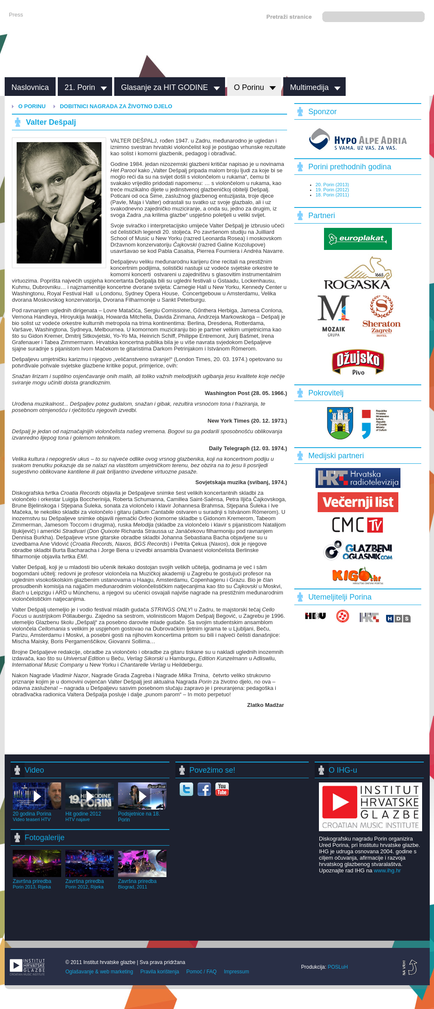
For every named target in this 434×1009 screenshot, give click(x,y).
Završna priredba (37, 880)
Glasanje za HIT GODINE (164, 87)
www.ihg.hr (387, 870)
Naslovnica (30, 87)
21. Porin (80, 87)
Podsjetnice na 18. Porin (142, 814)
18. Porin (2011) (332, 194)
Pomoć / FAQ (201, 972)
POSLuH (338, 967)
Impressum (236, 972)
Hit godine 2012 (89, 813)
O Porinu (249, 87)
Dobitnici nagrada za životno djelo (116, 106)
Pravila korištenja (159, 972)
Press (16, 14)
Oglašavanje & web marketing (99, 972)
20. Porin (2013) (332, 184)
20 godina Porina (37, 813)
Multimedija (309, 87)
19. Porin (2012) (332, 189)
